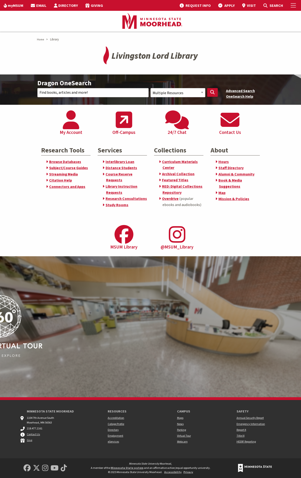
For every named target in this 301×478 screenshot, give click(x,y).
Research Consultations (126, 198)
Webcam (182, 442)
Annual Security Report (250, 418)
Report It (241, 430)
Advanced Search (240, 90)
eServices (113, 442)
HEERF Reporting (246, 442)
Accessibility (173, 472)
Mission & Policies (233, 199)
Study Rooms (117, 205)
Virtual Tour (184, 436)
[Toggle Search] (273, 5)
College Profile (116, 424)
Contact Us (33, 434)
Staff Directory (231, 168)
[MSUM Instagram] (45, 468)
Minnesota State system (127, 468)
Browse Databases (65, 161)
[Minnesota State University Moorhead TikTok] (64, 468)
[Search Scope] (177, 92)
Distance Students (121, 168)
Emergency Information (251, 424)
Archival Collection (178, 174)
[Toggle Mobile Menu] (294, 5)
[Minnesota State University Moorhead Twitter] (36, 468)
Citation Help (60, 180)
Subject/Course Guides (68, 168)
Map (222, 192)
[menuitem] (13, 5)
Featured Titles (175, 180)
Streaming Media (63, 174)
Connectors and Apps (67, 186)
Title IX (241, 436)
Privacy (188, 472)
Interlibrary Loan (120, 161)
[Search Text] (93, 92)
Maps (180, 418)
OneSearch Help (239, 96)
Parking (181, 430)
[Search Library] (212, 92)
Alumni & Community (236, 174)
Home (40, 40)
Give (29, 440)
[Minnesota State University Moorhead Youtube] (55, 468)
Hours (223, 161)
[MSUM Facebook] (27, 468)
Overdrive (170, 198)
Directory (113, 430)
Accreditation (116, 418)
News (180, 424)
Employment (115, 436)
